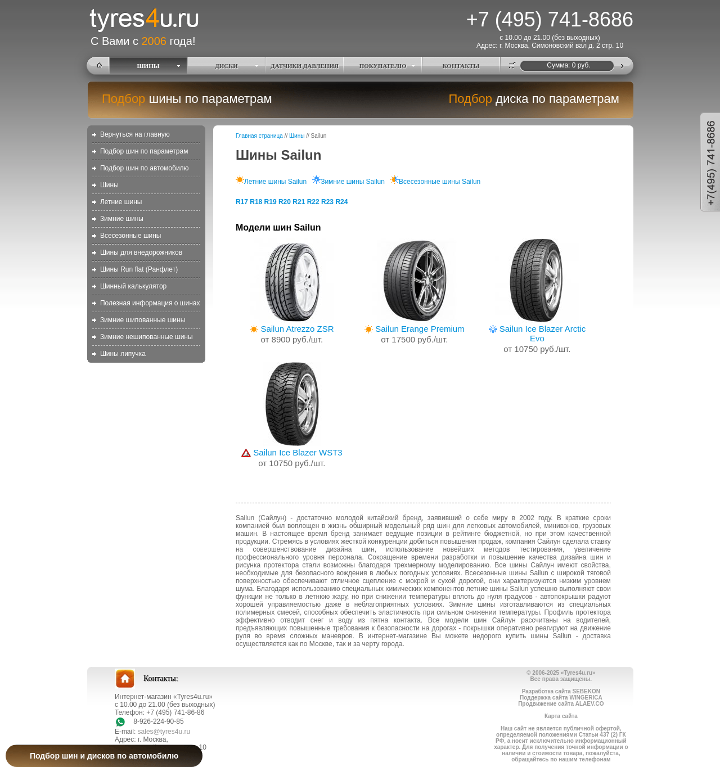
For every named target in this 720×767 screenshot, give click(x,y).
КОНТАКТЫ (461, 65)
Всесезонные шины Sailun (435, 182)
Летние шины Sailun (271, 182)
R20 (284, 202)
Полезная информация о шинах (150, 303)
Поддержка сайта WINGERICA (561, 697)
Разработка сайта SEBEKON (561, 691)
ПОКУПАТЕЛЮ (383, 65)
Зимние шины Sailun (348, 182)
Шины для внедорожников (141, 252)
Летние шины (121, 202)
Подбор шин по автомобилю (144, 168)
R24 (341, 202)
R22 (313, 202)
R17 (242, 202)
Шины (109, 185)
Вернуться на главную (135, 134)
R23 (327, 202)
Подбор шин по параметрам (144, 151)
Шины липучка (123, 354)
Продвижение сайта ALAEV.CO (561, 704)
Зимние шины (121, 219)
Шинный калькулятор (133, 286)
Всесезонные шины (130, 236)
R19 (270, 202)
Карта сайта (561, 716)
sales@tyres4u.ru (164, 732)
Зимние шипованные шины (142, 320)
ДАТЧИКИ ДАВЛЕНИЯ (305, 65)
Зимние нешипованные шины (146, 337)
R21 (298, 202)
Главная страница (259, 136)
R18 (256, 202)
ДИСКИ (226, 65)
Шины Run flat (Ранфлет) (139, 269)
